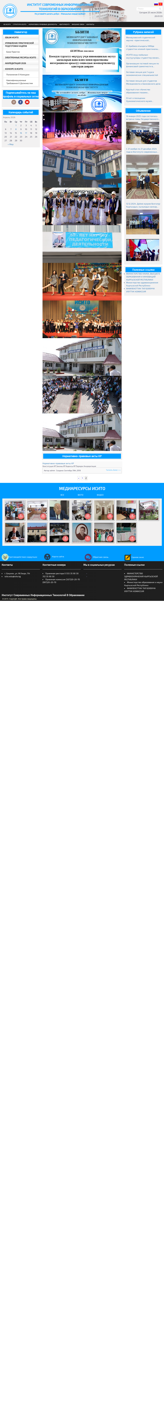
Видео (100, 495)
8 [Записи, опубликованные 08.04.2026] (16, 129)
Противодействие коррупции (19, 557)
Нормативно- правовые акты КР (82, 456)
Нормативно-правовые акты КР (58, 463)
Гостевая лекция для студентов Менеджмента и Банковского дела (143, 82)
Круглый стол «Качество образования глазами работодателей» (138, 91)
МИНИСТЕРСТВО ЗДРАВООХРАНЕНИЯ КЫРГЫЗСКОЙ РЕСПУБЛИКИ (141, 576)
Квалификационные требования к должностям (19, 81)
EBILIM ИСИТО (12, 37)
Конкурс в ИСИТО (14, 69)
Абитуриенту (64, 24)
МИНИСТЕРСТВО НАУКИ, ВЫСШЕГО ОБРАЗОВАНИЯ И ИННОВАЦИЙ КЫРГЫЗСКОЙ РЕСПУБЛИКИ (143, 276)
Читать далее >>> (113, 470)
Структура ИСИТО (19, 24)
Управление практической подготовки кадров (19, 44)
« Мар (10, 144)
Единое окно (134, 557)
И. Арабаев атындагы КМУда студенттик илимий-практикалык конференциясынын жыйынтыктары (142, 48)
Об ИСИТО (7, 24)
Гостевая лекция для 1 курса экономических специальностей (142, 73)
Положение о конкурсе (17, 74)
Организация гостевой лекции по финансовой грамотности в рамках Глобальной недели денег (142, 65)
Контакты (90, 24)
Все (62, 495)
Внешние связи (78, 24)
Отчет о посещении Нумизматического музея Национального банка (139, 100)
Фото (80, 495)
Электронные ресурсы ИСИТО (20, 57)
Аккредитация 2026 (15, 63)
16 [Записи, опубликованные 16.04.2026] (21, 133)
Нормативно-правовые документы (43, 24)
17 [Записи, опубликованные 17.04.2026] (26, 133)
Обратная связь (95, 557)
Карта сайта (53, 556)
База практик (13, 51)
